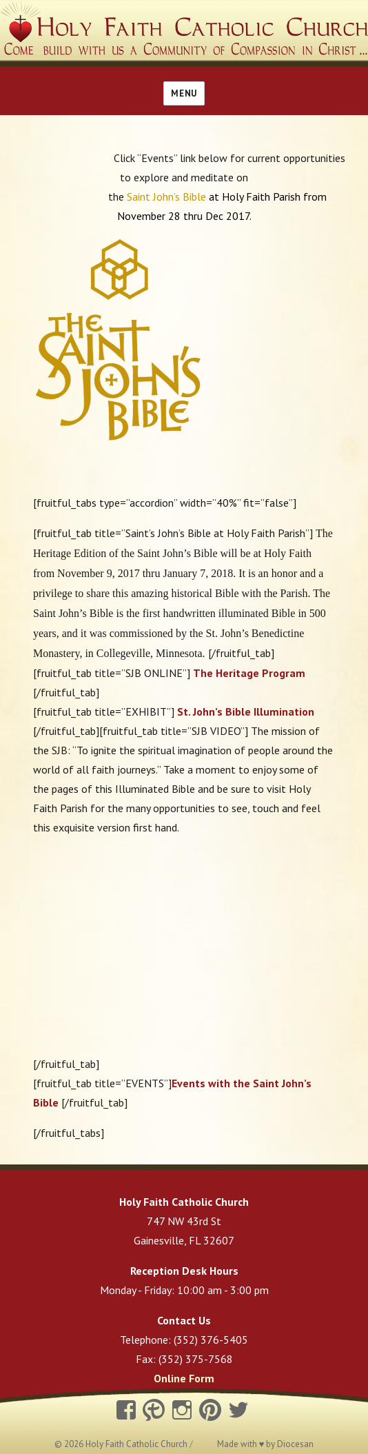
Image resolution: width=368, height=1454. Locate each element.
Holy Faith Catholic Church (137, 1444)
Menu (183, 93)
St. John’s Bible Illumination (245, 711)
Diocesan (295, 1444)
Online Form (184, 1378)
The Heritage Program (249, 673)
